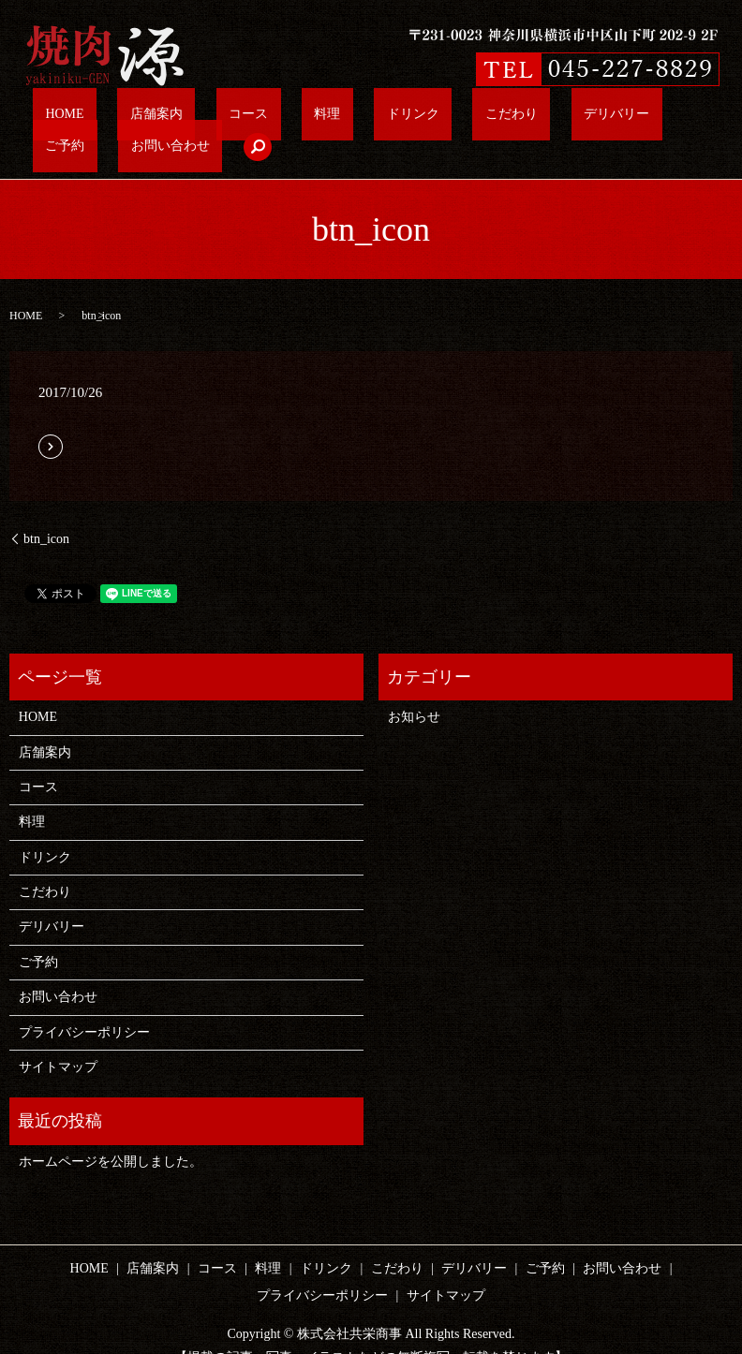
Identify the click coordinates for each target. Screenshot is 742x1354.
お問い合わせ (601, 118)
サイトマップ (58, 1038)
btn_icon (46, 510)
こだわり (380, 118)
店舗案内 (137, 118)
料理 (253, 118)
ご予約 (525, 118)
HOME (74, 118)
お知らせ (414, 688)
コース (201, 118)
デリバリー (455, 118)
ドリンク (310, 118)
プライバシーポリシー (84, 1003)
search (673, 118)
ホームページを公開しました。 (110, 1133)
